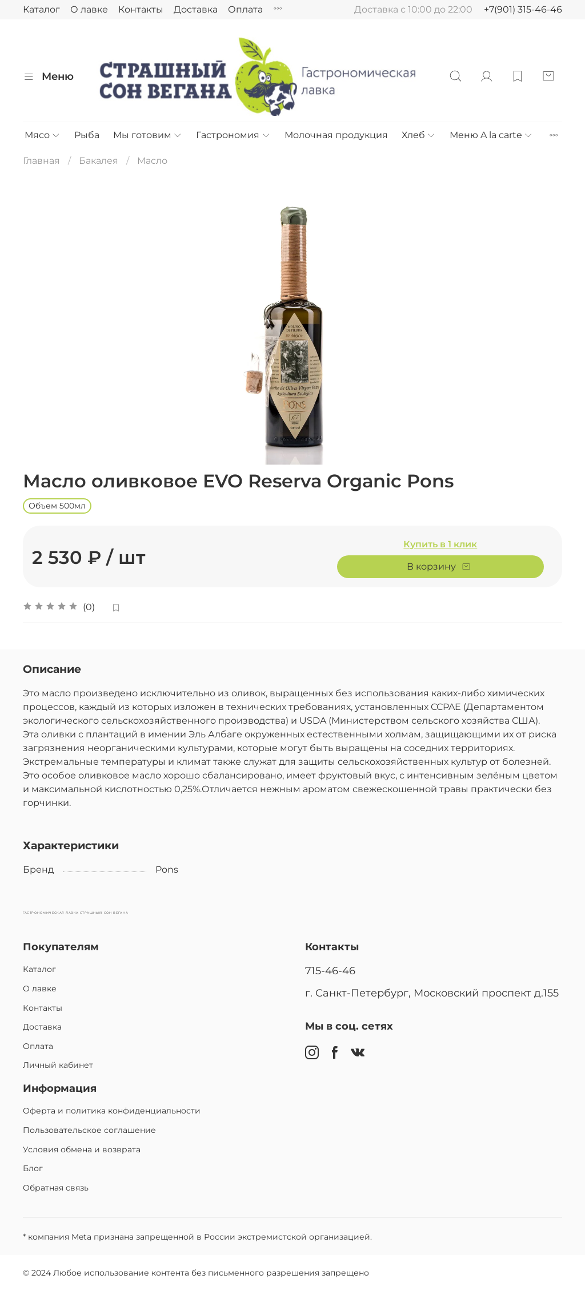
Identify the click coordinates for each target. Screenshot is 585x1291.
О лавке (89, 9)
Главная (41, 160)
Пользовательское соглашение (89, 1130)
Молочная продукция (336, 135)
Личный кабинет (58, 1065)
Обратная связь (56, 1188)
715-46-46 (330, 971)
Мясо (43, 135)
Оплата (245, 9)
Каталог (41, 9)
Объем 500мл (57, 506)
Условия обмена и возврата (82, 1149)
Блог (33, 1168)
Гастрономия (233, 135)
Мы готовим (147, 135)
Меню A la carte (491, 135)
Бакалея (98, 160)
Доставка (196, 9)
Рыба (86, 135)
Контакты (140, 9)
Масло (152, 160)
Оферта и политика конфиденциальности (112, 1111)
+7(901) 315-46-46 (523, 9)
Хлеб (419, 135)
